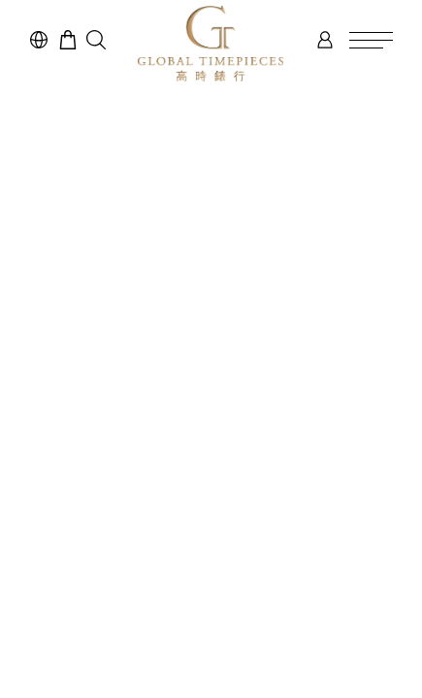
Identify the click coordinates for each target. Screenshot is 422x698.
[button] (96, 39)
